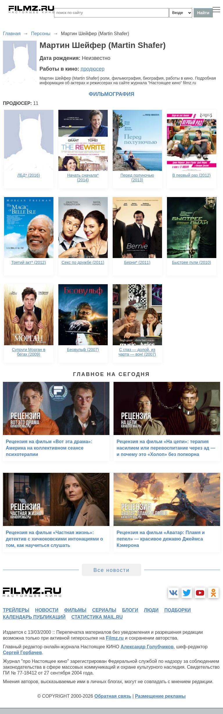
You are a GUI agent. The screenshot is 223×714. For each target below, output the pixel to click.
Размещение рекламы (160, 696)
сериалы (104, 610)
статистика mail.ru (97, 617)
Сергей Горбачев (22, 652)
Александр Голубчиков (147, 646)
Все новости (111, 570)
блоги (130, 610)
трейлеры (16, 610)
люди (151, 610)
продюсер (93, 69)
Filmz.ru (115, 638)
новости (46, 610)
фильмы (75, 610)
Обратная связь (112, 696)
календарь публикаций (34, 617)
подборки (177, 610)
